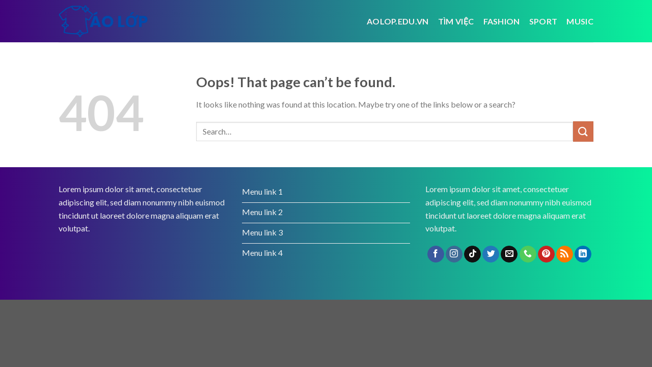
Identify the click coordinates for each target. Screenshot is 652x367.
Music (579, 21)
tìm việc (456, 21)
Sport (543, 21)
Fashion (501, 21)
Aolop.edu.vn (398, 21)
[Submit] (583, 131)
